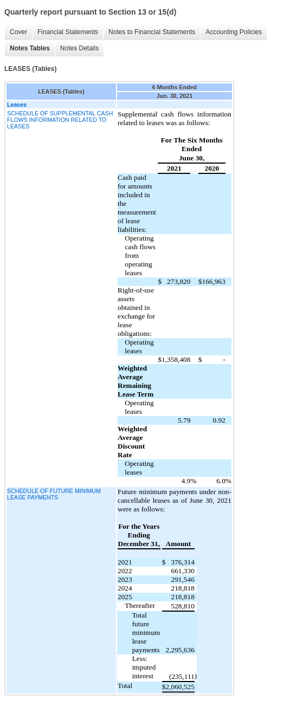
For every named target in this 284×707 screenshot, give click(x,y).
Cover (18, 32)
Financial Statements (67, 32)
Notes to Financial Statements (151, 32)
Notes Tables (30, 48)
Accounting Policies (233, 32)
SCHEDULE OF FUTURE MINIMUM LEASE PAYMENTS (54, 494)
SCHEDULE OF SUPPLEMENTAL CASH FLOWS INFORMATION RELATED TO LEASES (60, 119)
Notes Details (79, 48)
